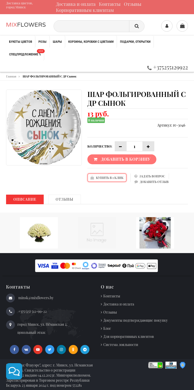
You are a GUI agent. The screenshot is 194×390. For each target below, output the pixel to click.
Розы (42, 42)
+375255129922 (167, 67)
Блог (107, 328)
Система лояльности (120, 344)
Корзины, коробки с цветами (91, 42)
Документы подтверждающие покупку (135, 320)
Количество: (99, 146)
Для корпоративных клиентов (128, 336)
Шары (57, 42)
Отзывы (132, 4)
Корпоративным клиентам (85, 10)
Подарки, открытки (135, 42)
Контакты (110, 4)
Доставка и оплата (76, 4)
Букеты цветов (20, 42)
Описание (24, 199)
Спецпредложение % (26, 52)
